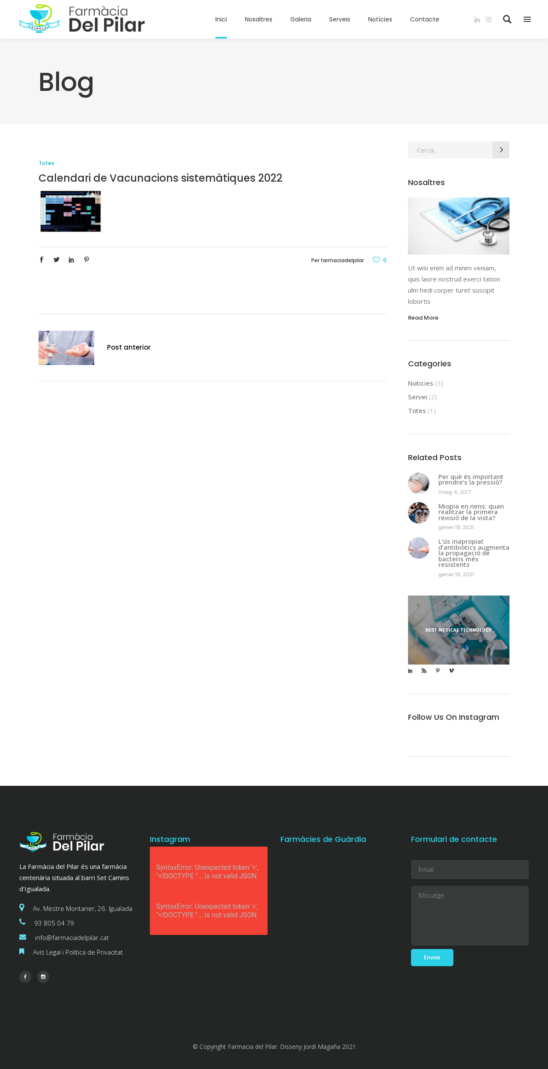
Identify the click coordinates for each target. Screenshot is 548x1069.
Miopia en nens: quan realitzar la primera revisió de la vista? (471, 512)
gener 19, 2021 (456, 527)
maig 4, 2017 (454, 492)
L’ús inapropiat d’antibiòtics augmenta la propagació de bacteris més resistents (473, 553)
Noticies (420, 383)
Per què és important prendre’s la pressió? (470, 479)
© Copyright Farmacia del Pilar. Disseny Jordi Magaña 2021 (274, 1046)
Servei (417, 396)
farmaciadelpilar (342, 260)
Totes (46, 163)
